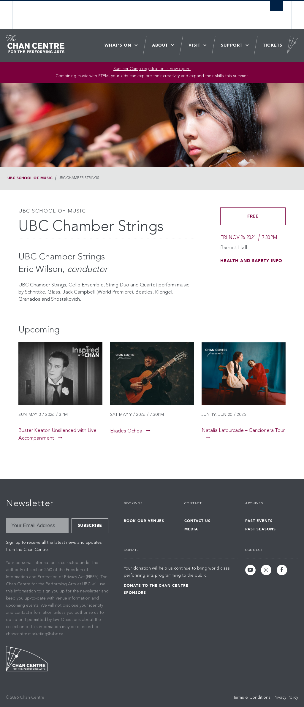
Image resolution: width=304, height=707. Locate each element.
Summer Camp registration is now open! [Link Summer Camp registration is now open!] (152, 69)
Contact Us (197, 521)
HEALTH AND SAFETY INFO (251, 260)
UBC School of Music (30, 178)
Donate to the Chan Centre (156, 586)
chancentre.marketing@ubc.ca (34, 634)
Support (232, 45)
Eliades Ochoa (126, 431)
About (160, 45)
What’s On (118, 45)
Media (191, 529)
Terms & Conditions (251, 697)
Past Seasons (260, 529)
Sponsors (135, 593)
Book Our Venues (144, 521)
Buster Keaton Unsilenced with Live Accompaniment (57, 434)
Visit (194, 45)
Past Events (259, 521)
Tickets (272, 45)
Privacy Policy (285, 697)
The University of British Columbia (31, 15)
